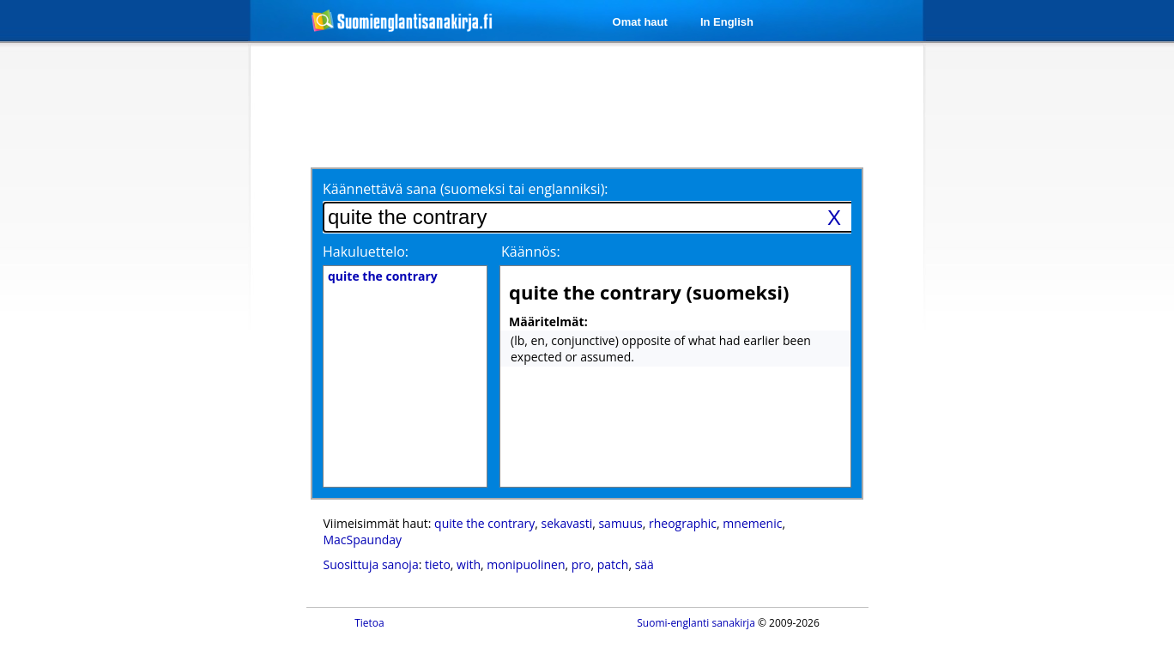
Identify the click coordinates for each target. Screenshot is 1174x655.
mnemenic (752, 523)
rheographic (683, 523)
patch (613, 564)
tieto (438, 564)
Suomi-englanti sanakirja (696, 623)
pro (581, 564)
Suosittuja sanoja (371, 564)
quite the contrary (484, 523)
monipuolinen (526, 564)
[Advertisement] (159, 324)
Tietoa (369, 623)
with (469, 564)
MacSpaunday (363, 539)
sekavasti (567, 523)
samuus (620, 523)
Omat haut (640, 21)
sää (644, 564)
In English (726, 21)
